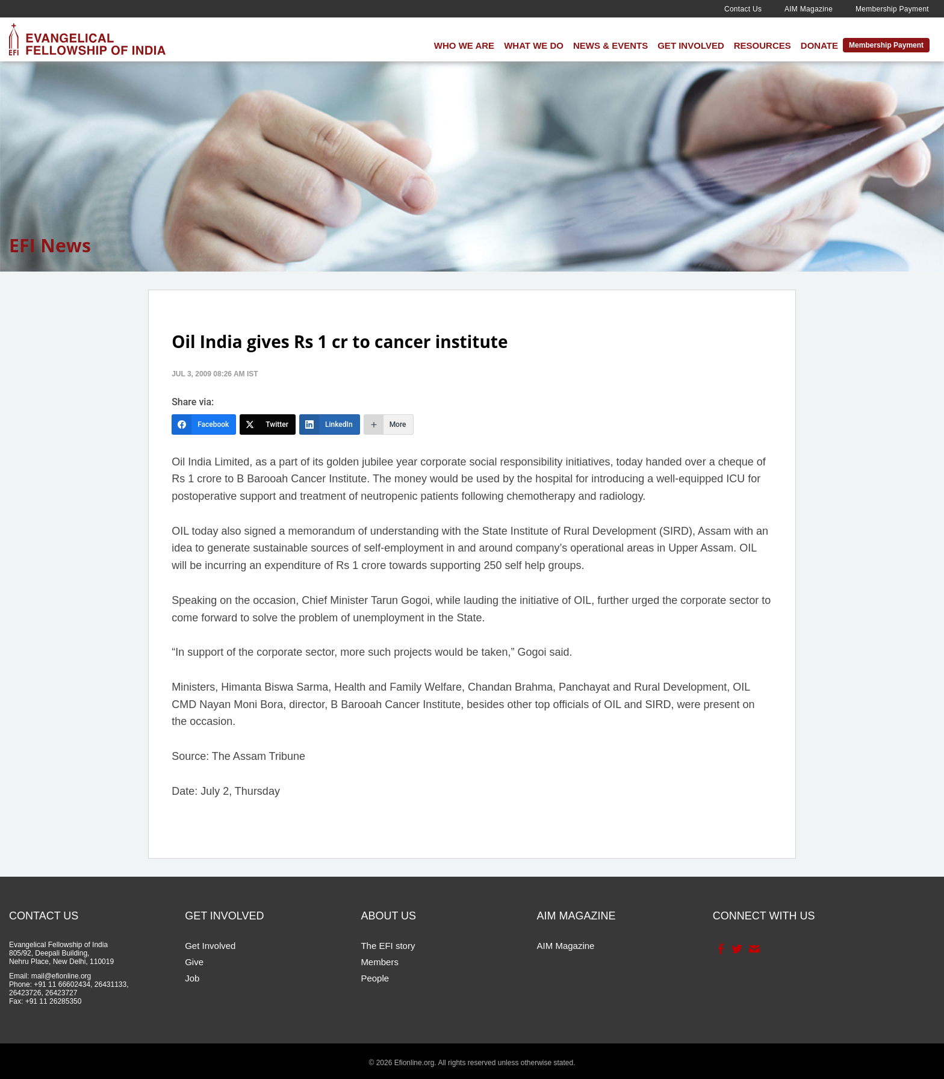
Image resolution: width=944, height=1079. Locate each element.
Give (194, 962)
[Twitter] (268, 424)
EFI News (50, 245)
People (375, 978)
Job (192, 978)
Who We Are (464, 45)
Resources (762, 45)
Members (380, 962)
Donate (819, 45)
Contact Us (743, 9)
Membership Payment (892, 9)
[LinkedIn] (329, 424)
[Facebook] (204, 424)
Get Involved (690, 45)
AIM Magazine (808, 9)
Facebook (720, 949)
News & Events (610, 45)
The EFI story (388, 946)
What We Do (534, 45)
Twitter (736, 949)
